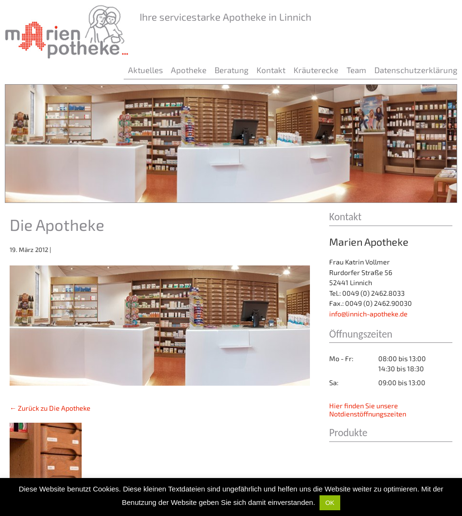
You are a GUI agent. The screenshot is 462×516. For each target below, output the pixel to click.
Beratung (231, 70)
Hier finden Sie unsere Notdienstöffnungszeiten (367, 410)
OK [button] (329, 502)
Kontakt (271, 70)
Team (356, 70)
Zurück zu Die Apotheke (50, 408)
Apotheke (188, 70)
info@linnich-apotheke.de (368, 314)
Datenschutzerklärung (415, 70)
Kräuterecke (316, 70)
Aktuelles (145, 70)
